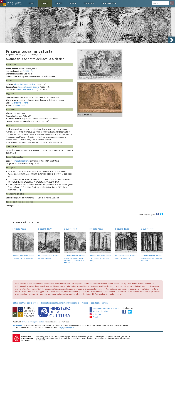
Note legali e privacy (99, 303)
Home (31, 3)
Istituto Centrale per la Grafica (25, 303)
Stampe (44, 3)
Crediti (85, 303)
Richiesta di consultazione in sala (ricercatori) (60, 303)
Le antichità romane (20, 103)
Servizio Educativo (99, 311)
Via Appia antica (109, 3)
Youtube (95, 317)
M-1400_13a (28, 71)
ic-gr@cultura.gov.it (67, 328)
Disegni (73, 3)
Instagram (95, 314)
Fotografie (89, 3)
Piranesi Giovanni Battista (24, 84)
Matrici (58, 3)
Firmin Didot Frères (22, 161)
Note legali (17, 325)
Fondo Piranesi (19, 105)
